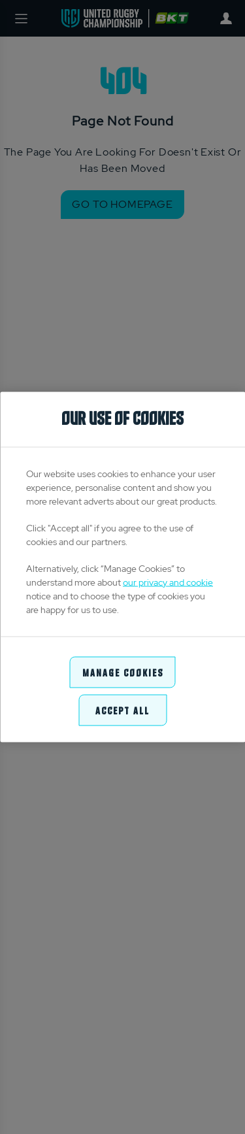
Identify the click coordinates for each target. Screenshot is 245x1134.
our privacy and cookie (168, 582)
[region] (122, 567)
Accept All (122, 710)
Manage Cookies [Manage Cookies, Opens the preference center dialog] (122, 671)
